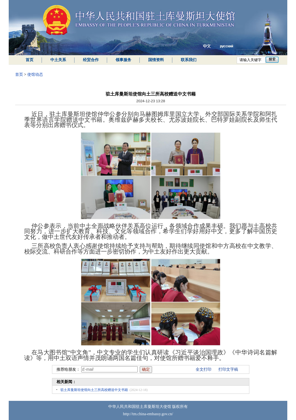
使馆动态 (35, 74)
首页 (29, 60)
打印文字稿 (228, 369)
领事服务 (123, 60)
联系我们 (188, 60)
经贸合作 (91, 60)
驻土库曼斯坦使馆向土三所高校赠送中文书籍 (94, 390)
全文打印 (203, 369)
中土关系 (58, 60)
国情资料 (156, 60)
